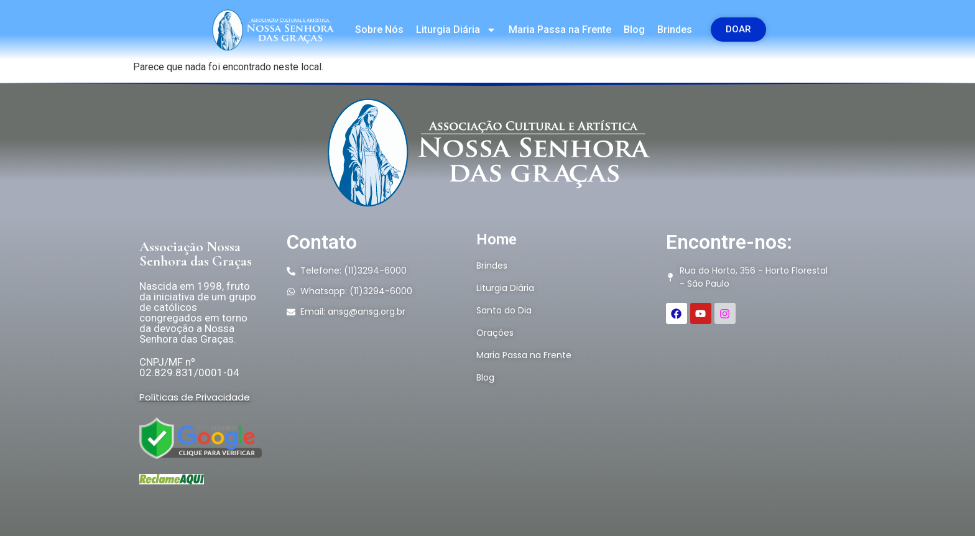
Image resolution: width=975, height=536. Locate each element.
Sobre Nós (379, 29)
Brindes (674, 29)
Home (496, 239)
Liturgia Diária (456, 30)
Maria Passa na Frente (560, 29)
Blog (634, 29)
